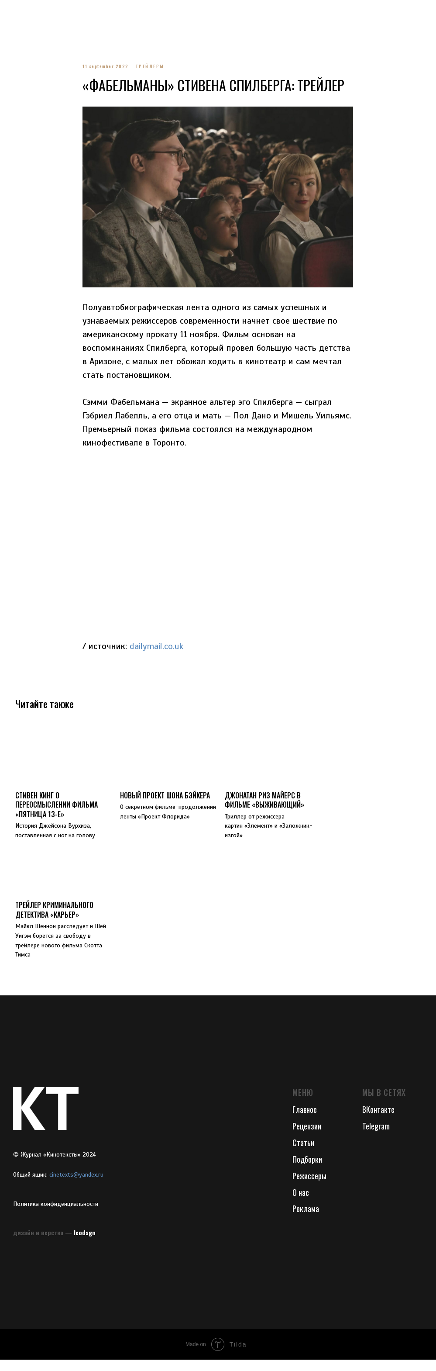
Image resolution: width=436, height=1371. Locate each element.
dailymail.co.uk (157, 651)
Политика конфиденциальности (55, 1215)
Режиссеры (309, 1187)
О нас (300, 1203)
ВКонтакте (378, 1120)
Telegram (376, 1137)
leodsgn (85, 1243)
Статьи (303, 1154)
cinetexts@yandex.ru (76, 1186)
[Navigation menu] (15, 13)
